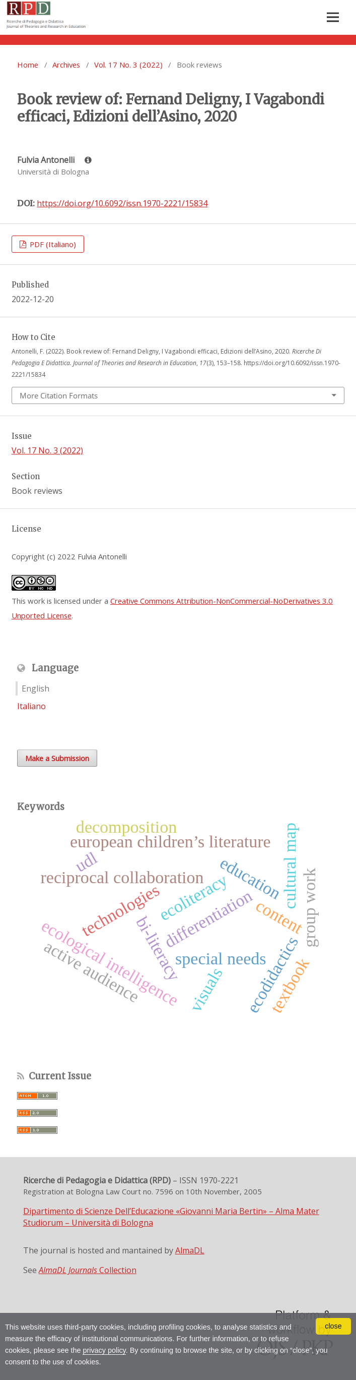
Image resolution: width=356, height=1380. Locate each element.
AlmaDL (189, 1250)
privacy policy (104, 1350)
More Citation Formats (59, 395)
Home (27, 65)
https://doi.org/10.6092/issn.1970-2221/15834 (122, 203)
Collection (87, 1270)
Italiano (31, 706)
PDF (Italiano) (52, 244)
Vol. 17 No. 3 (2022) (128, 65)
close (333, 1326)
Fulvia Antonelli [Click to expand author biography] (54, 159)
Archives (66, 65)
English (35, 688)
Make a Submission (57, 758)
